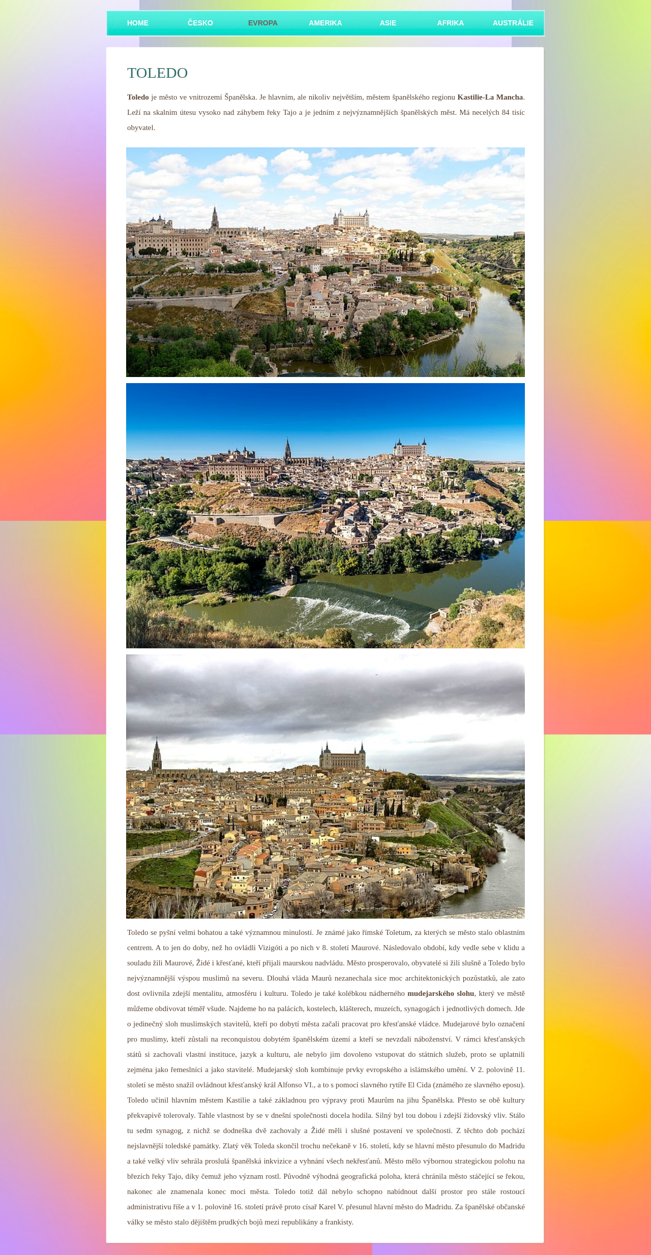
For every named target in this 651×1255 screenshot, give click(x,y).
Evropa (263, 23)
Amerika (325, 23)
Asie (388, 23)
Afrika (450, 23)
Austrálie (513, 23)
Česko (200, 23)
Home (138, 23)
